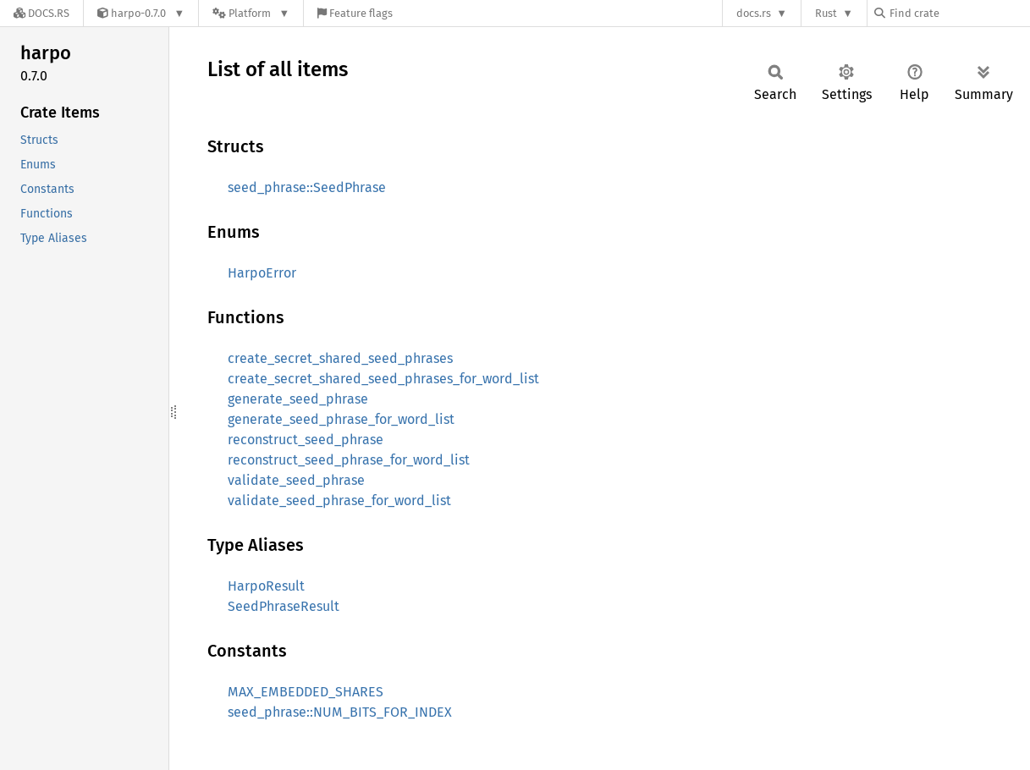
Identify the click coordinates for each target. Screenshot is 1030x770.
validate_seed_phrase (296, 480)
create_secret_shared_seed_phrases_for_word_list (383, 379)
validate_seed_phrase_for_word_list (339, 500)
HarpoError (262, 273)
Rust (826, 13)
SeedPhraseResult (283, 606)
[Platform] (251, 13)
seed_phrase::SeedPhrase (307, 187)
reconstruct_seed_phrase (305, 440)
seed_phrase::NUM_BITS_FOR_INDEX (340, 712)
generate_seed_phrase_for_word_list (341, 419)
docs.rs (753, 13)
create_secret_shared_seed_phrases (340, 358)
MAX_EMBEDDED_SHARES (305, 692)
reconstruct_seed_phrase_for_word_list (349, 460)
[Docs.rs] (41, 13)
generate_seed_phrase (298, 399)
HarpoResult (266, 586)
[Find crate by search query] (959, 13)
